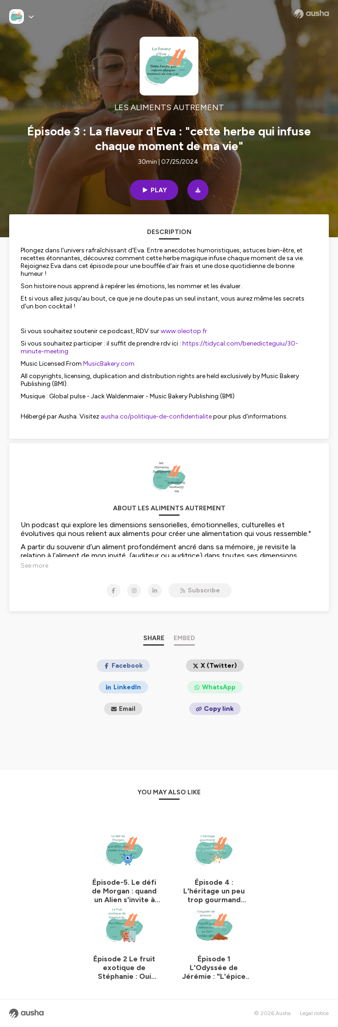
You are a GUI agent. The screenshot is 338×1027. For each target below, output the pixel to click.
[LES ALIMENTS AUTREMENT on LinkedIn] (155, 590)
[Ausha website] (311, 13)
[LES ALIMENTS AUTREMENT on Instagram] (134, 590)
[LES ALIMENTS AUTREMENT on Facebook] (113, 590)
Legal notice (314, 1013)
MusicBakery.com (109, 364)
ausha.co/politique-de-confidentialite (156, 416)
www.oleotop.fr (184, 331)
